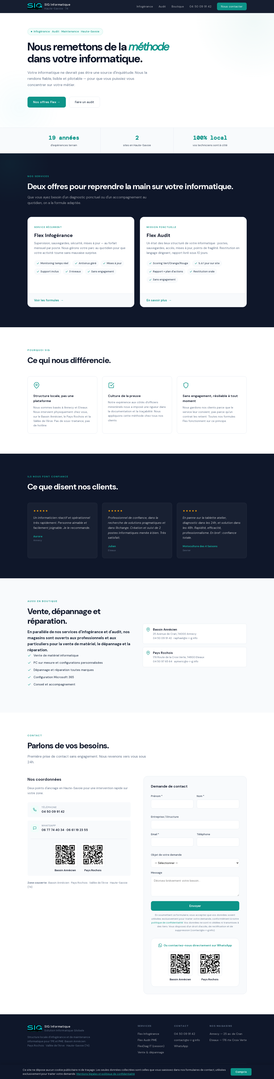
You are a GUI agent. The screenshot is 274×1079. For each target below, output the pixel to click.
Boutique (178, 6)
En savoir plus (159, 301)
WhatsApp (181, 1046)
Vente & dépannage (151, 1052)
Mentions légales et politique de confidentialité (105, 1074)
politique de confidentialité (167, 922)
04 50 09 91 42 (200, 6)
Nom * (200, 796)
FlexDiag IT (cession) (151, 1046)
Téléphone (203, 834)
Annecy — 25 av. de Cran (226, 1034)
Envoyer (195, 906)
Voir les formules (49, 301)
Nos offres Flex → (46, 102)
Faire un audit (84, 102)
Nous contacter (231, 6)
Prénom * (156, 796)
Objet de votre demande (166, 854)
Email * (155, 834)
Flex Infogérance (148, 1034)
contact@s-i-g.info (187, 1040)
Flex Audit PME (147, 1040)
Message (156, 872)
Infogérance (145, 6)
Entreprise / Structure (165, 816)
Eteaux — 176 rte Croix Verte (228, 1040)
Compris (241, 1072)
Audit (162, 6)
